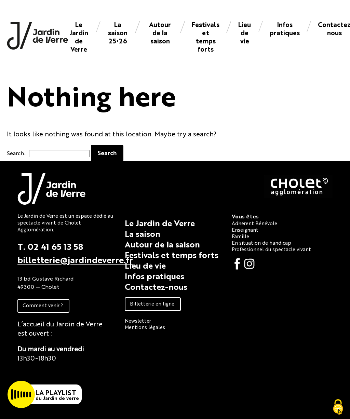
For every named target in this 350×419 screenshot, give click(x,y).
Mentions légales (145, 327)
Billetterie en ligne (152, 303)
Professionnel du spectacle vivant (271, 249)
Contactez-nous (156, 286)
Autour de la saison (160, 32)
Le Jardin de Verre (78, 36)
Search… (17, 153)
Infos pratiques (285, 28)
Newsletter (138, 320)
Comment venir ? (43, 305)
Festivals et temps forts (205, 36)
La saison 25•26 (117, 32)
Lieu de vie (244, 32)
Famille (240, 236)
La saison (142, 233)
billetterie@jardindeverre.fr (75, 259)
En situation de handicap (261, 242)
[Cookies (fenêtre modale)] (338, 407)
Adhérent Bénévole (254, 223)
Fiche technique (42, 373)
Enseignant (245, 229)
